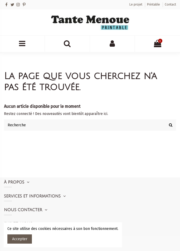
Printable (154, 4)
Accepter (19, 239)
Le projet (136, 4)
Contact (170, 4)
